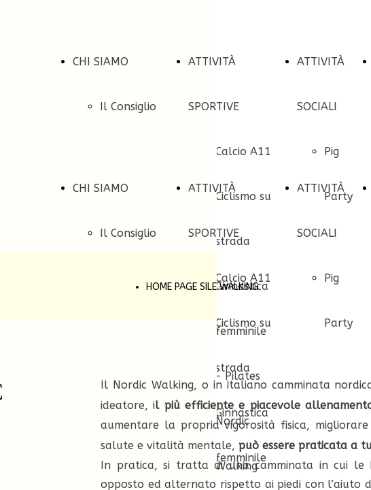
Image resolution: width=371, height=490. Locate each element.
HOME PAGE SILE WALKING (202, 287)
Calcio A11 (243, 151)
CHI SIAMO (100, 61)
